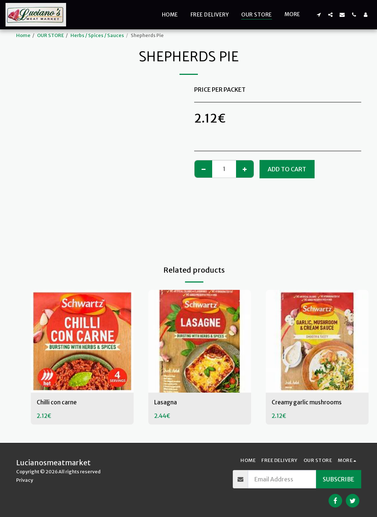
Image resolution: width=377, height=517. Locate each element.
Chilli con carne (57, 403)
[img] (82, 341)
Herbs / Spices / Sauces (97, 35)
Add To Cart (287, 169)
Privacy (24, 480)
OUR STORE (50, 35)
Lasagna (165, 403)
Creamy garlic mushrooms (308, 403)
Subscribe (338, 479)
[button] (318, 14)
